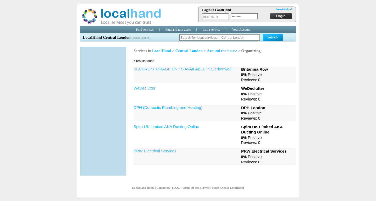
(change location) (140, 37)
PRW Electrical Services (155, 151)
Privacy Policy (210, 187)
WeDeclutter (144, 88)
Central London (189, 50)
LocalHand (161, 50)
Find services (145, 29)
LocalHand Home (143, 187)
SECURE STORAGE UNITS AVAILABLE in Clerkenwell (182, 69)
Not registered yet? (284, 9)
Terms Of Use (190, 187)
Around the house (222, 50)
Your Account (241, 29)
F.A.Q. (176, 187)
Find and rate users (178, 29)
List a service (211, 29)
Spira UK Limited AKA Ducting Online (166, 126)
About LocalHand (232, 187)
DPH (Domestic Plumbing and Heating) (168, 107)
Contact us (163, 187)
